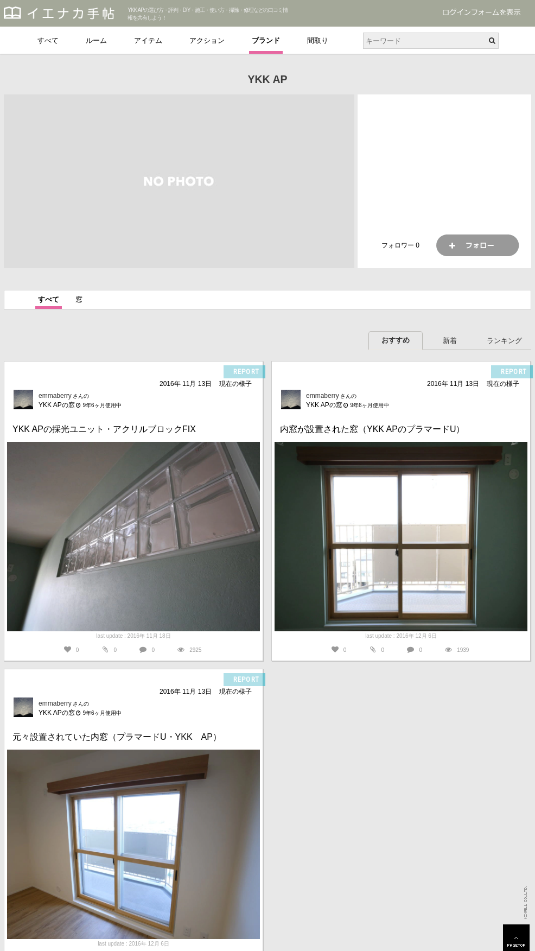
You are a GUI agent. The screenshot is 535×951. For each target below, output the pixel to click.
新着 (450, 341)
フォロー (477, 245)
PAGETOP (516, 937)
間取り (317, 40)
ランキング (504, 341)
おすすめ (395, 340)
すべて (48, 40)
